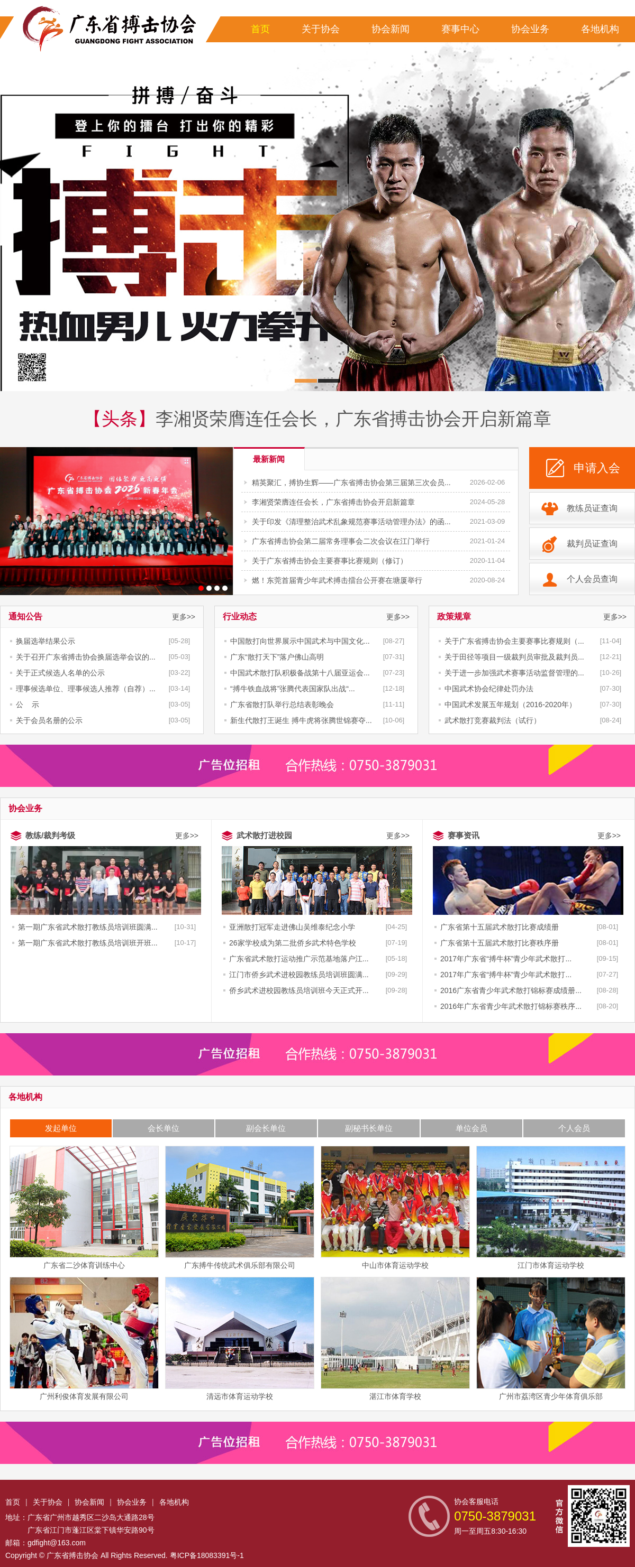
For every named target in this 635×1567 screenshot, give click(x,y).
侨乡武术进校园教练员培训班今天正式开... (299, 990)
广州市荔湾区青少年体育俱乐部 (550, 1339)
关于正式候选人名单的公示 (60, 673)
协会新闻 (390, 29)
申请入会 (597, 468)
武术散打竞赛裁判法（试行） (492, 720)
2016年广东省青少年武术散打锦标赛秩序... (511, 1006)
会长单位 (163, 1128)
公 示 (27, 704)
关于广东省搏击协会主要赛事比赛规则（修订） (329, 561)
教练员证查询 (592, 508)
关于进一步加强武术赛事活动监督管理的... (514, 673)
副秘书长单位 (369, 1128)
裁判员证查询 (592, 543)
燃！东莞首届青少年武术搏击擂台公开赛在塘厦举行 (337, 580)
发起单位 (61, 1128)
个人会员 (574, 1128)
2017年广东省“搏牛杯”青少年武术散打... (506, 958)
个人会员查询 (592, 578)
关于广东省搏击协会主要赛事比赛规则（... (514, 641)
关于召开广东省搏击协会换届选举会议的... (86, 657)
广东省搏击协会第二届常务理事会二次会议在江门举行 (341, 541)
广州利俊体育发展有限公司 (84, 1339)
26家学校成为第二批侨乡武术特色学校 (292, 943)
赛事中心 (460, 29)
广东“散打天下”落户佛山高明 (277, 657)
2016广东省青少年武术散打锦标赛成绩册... (511, 990)
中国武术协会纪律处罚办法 (488, 688)
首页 (260, 29)
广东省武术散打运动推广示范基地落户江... (299, 958)
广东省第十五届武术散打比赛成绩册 (499, 927)
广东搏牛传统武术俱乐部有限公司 (239, 1207)
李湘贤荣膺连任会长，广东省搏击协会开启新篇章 (353, 419)
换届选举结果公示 (45, 641)
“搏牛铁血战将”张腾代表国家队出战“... (292, 688)
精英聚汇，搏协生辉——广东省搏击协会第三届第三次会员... (351, 482)
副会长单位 (266, 1128)
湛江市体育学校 (395, 1339)
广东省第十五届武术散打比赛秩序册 (499, 943)
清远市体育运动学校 (239, 1339)
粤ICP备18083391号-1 (207, 1555)
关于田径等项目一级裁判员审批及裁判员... (514, 657)
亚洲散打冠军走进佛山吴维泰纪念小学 (292, 927)
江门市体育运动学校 (550, 1207)
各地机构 (600, 29)
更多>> (183, 617)
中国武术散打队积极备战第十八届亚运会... (300, 673)
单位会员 (471, 1128)
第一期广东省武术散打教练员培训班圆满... (88, 927)
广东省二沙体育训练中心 (84, 1207)
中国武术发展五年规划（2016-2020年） (510, 704)
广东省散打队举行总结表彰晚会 (282, 704)
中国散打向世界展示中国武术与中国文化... (300, 641)
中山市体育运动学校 (395, 1207)
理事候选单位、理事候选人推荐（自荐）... (86, 688)
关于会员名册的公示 (49, 720)
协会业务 (530, 29)
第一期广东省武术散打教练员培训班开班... (88, 943)
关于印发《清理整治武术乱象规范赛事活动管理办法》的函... (351, 521)
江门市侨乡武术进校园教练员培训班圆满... (299, 974)
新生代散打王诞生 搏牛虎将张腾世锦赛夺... (301, 720)
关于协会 (321, 29)
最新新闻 (269, 459)
